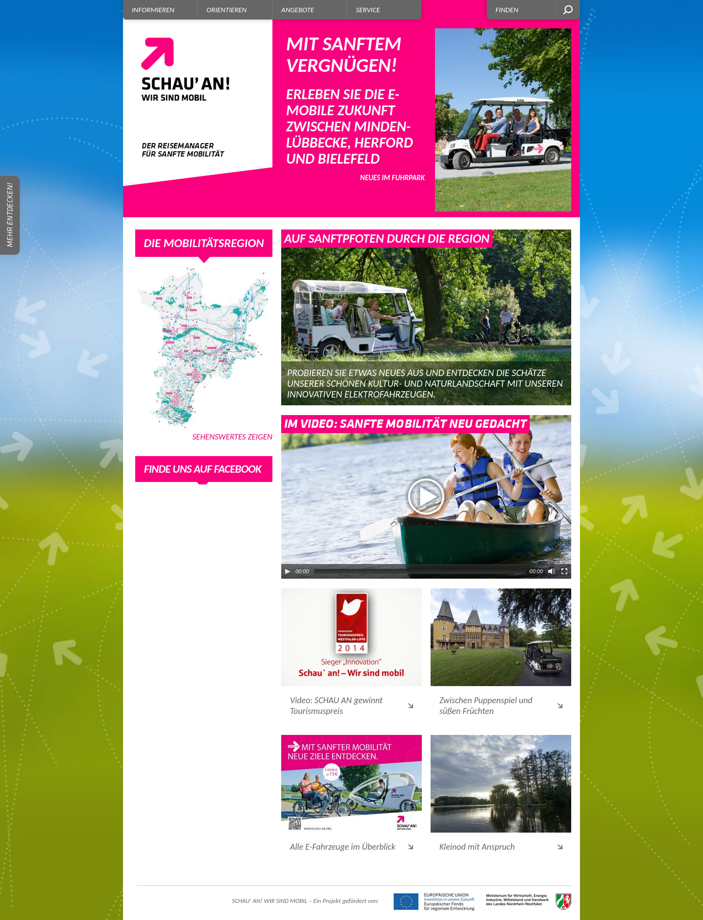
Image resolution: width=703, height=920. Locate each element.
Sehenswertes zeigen (232, 437)
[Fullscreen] (564, 571)
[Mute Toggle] (552, 571)
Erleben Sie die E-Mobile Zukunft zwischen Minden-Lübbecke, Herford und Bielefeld (355, 107)
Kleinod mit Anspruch (477, 846)
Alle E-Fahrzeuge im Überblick (342, 846)
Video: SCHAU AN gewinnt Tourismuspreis (336, 705)
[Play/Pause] (287, 571)
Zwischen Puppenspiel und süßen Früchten (486, 705)
